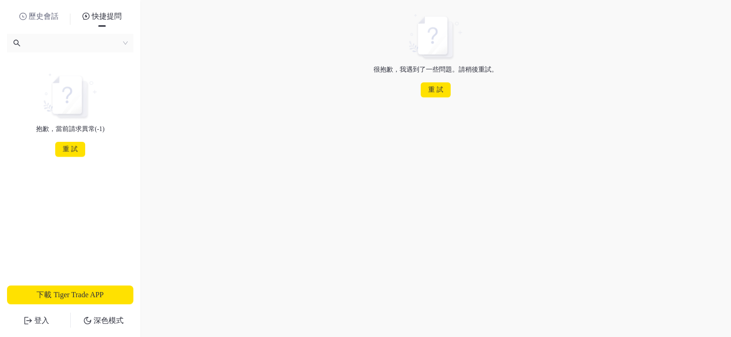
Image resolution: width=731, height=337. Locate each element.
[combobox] (70, 43)
